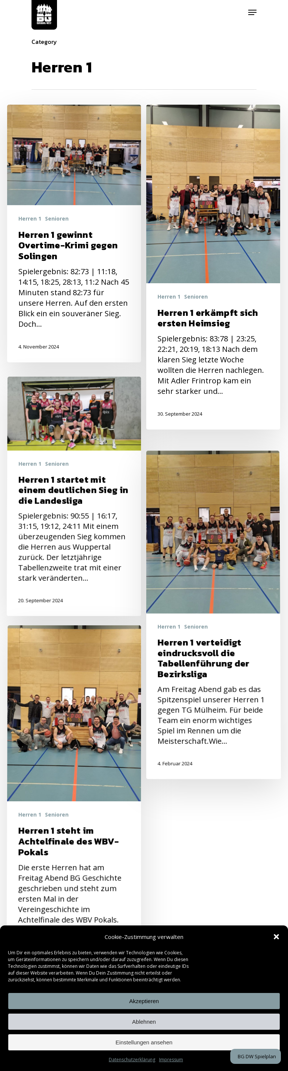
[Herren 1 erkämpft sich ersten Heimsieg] (213, 267)
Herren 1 (29, 218)
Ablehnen (144, 1021)
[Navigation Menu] (252, 12)
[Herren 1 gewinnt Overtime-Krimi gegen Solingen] (74, 233)
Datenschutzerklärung (132, 1059)
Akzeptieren (144, 1001)
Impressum (171, 1059)
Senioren (57, 218)
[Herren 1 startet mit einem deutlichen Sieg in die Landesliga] (71, 580)
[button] (276, 936)
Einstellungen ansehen (144, 1042)
